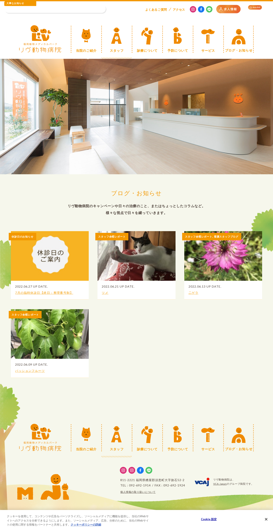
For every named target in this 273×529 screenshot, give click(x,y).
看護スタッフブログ (233, 236)
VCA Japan (220, 483)
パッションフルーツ (32, 370)
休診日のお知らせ (24, 236)
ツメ (105, 292)
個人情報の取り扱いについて (138, 492)
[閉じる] (266, 521)
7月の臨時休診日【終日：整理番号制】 (49, 292)
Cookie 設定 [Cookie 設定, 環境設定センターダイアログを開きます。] (209, 521)
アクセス (179, 9)
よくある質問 (156, 9)
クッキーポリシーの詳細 (86, 526)
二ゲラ (194, 292)
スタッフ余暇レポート (114, 236)
